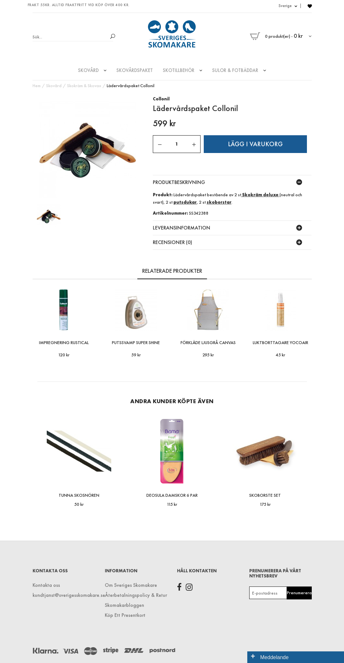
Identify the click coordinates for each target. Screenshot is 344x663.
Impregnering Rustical (64, 342)
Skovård (54, 85)
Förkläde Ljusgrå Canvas (208, 342)
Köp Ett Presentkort (125, 615)
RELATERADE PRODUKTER (172, 270)
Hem (37, 85)
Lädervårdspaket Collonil (130, 85)
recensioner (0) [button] (172, 242)
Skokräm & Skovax (84, 85)
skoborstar (219, 202)
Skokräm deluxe (260, 195)
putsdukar (185, 202)
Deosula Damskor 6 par (172, 495)
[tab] (232, 182)
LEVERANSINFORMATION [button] (181, 227)
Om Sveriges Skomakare (131, 585)
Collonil (161, 99)
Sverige (288, 5)
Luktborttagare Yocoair (280, 342)
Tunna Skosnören (79, 495)
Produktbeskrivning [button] (179, 182)
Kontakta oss (46, 585)
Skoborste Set (265, 495)
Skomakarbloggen (124, 605)
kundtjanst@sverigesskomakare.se (64, 595)
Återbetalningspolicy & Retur (136, 595)
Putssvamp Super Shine (136, 342)
